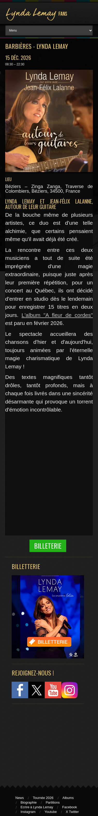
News (20, 798)
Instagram (28, 812)
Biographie (29, 802)
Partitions (53, 802)
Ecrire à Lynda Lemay (37, 807)
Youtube (50, 812)
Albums (68, 798)
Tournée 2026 (43, 798)
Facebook (69, 807)
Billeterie (48, 545)
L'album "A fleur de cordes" (57, 315)
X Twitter (72, 812)
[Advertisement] (45, 742)
